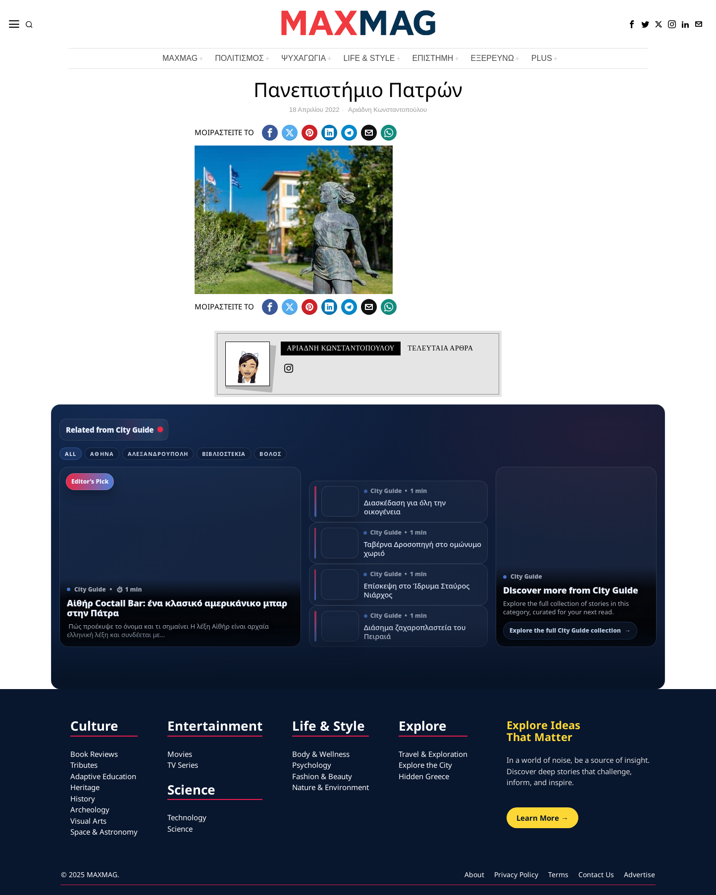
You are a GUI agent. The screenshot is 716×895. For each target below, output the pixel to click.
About (474, 874)
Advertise (639, 874)
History (82, 798)
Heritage (85, 787)
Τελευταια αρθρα (440, 348)
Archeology (89, 809)
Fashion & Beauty (322, 776)
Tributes (84, 765)
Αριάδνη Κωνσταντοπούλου (387, 109)
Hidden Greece (424, 776)
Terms (558, 874)
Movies (179, 754)
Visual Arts (88, 821)
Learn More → (542, 818)
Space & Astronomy (104, 832)
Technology (186, 817)
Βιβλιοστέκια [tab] (224, 453)
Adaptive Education (103, 776)
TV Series (182, 765)
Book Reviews (94, 754)
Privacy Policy (516, 874)
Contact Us (596, 874)
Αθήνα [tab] (102, 453)
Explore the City (425, 765)
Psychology (311, 765)
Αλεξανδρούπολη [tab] (158, 453)
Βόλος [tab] (270, 453)
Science (180, 829)
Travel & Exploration (433, 754)
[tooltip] (632, 24)
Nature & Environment (330, 787)
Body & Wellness (321, 754)
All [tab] (70, 453)
